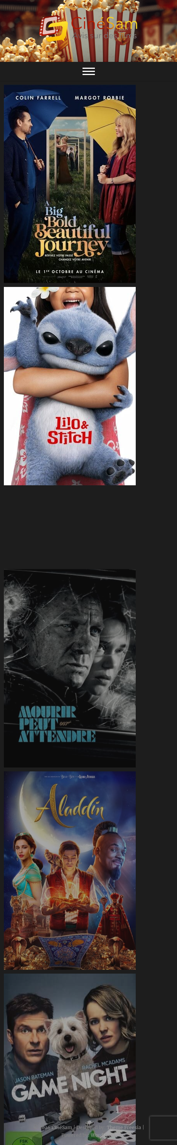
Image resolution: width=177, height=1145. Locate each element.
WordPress (103, 1135)
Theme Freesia (124, 1127)
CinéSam (62, 1127)
